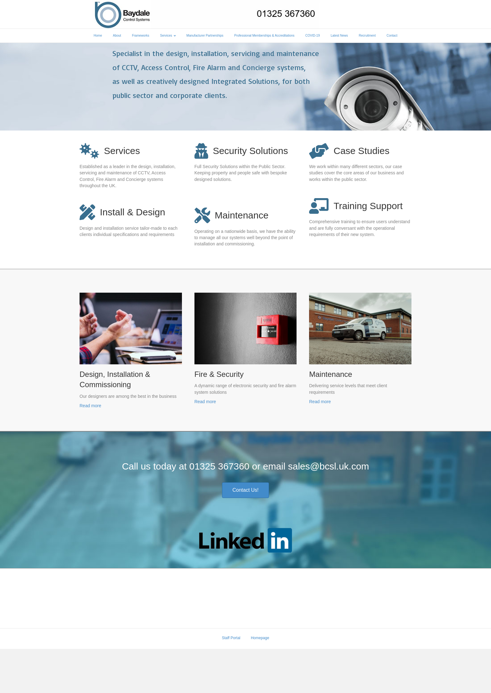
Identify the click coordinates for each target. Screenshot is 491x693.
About (117, 36)
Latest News (339, 36)
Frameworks (140, 36)
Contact (391, 36)
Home (98, 36)
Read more (90, 449)
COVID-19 (312, 36)
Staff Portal (231, 682)
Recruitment (367, 36)
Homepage (260, 682)
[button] (245, 534)
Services (166, 36)
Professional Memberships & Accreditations (264, 36)
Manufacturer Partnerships (204, 36)
